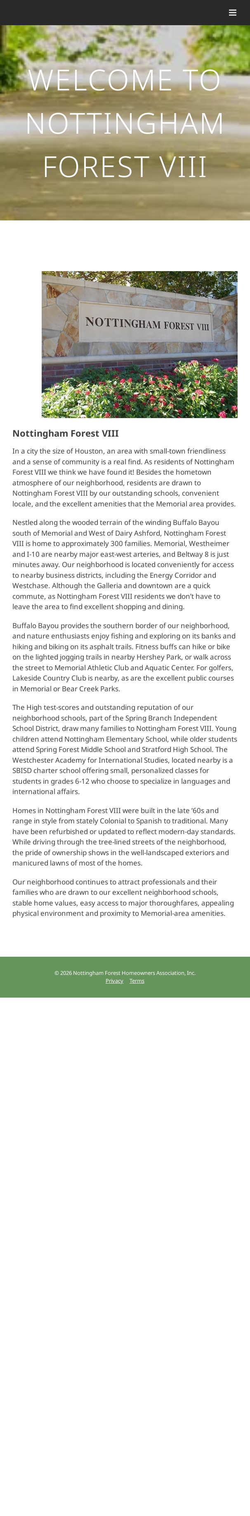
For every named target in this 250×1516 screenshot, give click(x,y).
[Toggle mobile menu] (233, 12)
